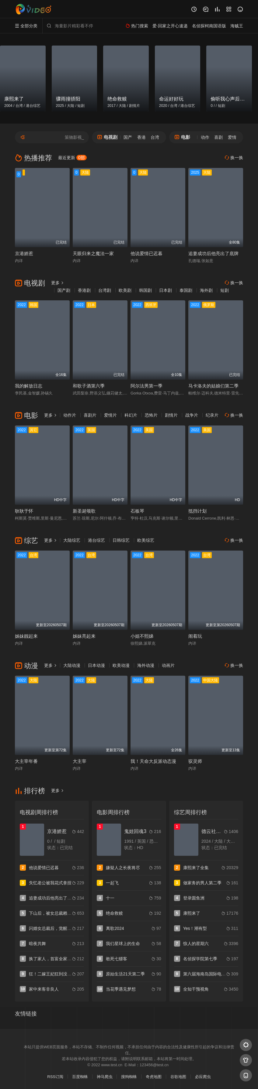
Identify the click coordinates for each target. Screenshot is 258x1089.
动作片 (69, 415)
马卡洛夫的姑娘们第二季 (213, 385)
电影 (182, 137)
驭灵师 (195, 761)
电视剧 (107, 137)
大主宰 (79, 761)
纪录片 (212, 415)
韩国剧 (145, 290)
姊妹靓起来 (26, 636)
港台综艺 (96, 540)
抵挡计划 (197, 511)
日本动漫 (96, 665)
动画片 (168, 665)
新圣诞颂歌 (84, 511)
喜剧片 (90, 415)
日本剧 (165, 290)
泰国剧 (186, 290)
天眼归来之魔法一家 (93, 253)
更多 (57, 282)
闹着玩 (195, 636)
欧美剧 (125, 290)
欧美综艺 (145, 540)
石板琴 (137, 511)
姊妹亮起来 (84, 636)
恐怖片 (151, 415)
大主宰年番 (26, 761)
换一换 (234, 158)
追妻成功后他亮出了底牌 (213, 253)
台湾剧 (104, 290)
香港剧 (84, 290)
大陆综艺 (71, 540)
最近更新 (72, 157)
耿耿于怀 (24, 511)
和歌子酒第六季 (89, 385)
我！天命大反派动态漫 (153, 761)
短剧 (224, 290)
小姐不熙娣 (142, 636)
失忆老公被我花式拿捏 (50, 882)
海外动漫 (145, 665)
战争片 (191, 415)
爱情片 (110, 415)
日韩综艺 (121, 540)
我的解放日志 (28, 385)
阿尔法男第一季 (146, 385)
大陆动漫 (71, 665)
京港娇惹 (24, 253)
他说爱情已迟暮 (146, 253)
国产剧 (64, 290)
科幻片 (130, 415)
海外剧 (206, 290)
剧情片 (171, 415)
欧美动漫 (121, 665)
